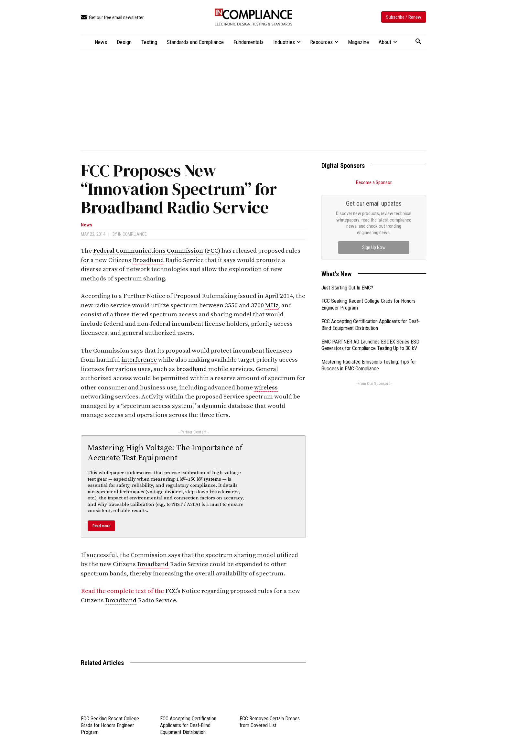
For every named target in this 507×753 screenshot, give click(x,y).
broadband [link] (191, 369)
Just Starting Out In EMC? (347, 288)
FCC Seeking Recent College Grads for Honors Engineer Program (110, 725)
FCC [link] (212, 251)
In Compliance (132, 234)
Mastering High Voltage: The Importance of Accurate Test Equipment (165, 453)
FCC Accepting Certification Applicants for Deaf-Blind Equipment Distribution (188, 725)
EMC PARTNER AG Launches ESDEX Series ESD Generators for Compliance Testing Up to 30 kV (370, 345)
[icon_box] (112, 17)
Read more (101, 525)
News (86, 225)
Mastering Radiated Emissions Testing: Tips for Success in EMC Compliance (368, 365)
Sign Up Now (373, 247)
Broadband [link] (148, 260)
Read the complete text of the (123, 591)
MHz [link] (271, 305)
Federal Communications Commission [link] (148, 251)
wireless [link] (266, 387)
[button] (418, 41)
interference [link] (139, 360)
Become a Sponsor (374, 182)
